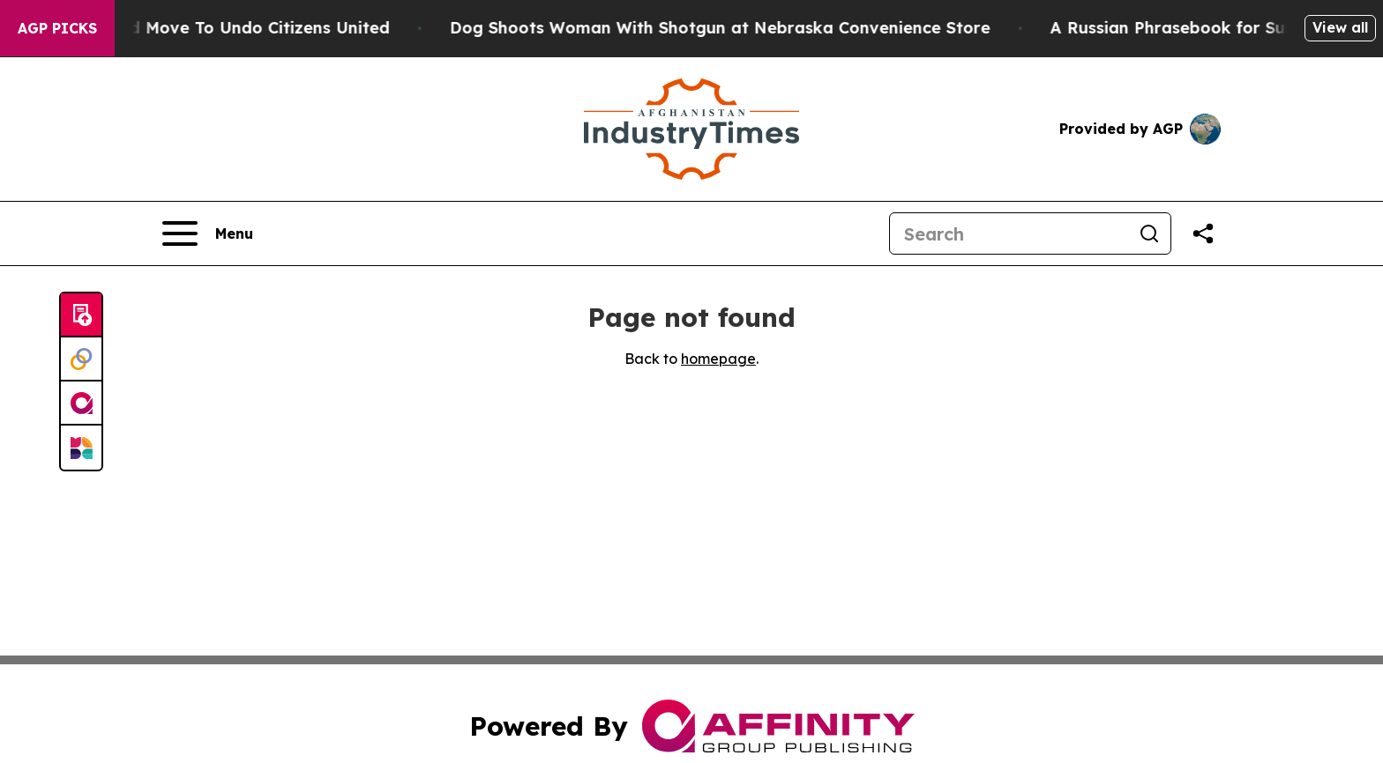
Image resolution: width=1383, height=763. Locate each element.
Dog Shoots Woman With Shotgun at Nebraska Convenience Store (730, 28)
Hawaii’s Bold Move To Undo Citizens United (220, 28)
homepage (718, 358)
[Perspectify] (81, 359)
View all (1340, 27)
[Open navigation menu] (207, 233)
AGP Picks (57, 28)
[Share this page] (1203, 233)
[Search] (1009, 233)
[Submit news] (81, 315)
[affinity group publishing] (81, 404)
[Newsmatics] (81, 448)
